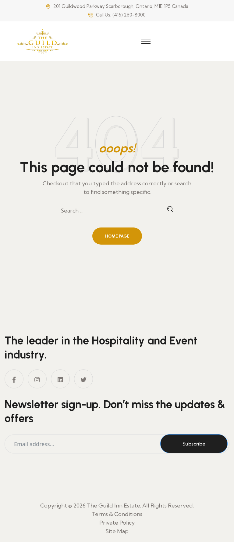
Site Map (117, 531)
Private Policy (117, 522)
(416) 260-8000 (129, 15)
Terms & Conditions (117, 514)
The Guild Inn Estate (113, 505)
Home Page (117, 236)
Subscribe (194, 444)
